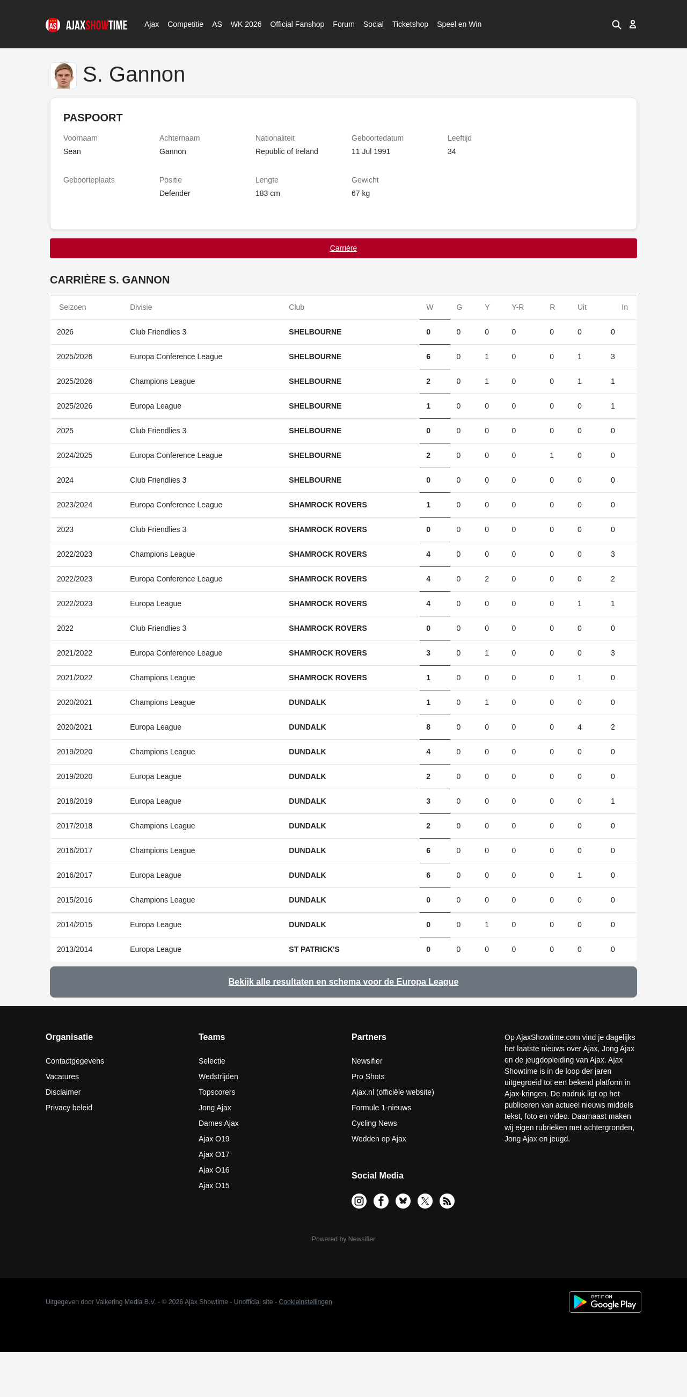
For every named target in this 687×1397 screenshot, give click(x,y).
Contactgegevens (75, 1061)
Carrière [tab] (343, 248)
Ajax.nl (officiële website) (393, 1092)
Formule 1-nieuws (381, 1107)
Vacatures (62, 1076)
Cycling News (374, 1123)
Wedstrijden (218, 1076)
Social (372, 24)
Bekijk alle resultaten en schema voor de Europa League (344, 981)
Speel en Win (459, 24)
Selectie (212, 1061)
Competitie (181, 24)
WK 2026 (243, 24)
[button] (616, 24)
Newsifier (367, 1061)
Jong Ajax (215, 1107)
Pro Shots (368, 1076)
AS (217, 24)
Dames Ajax (219, 1123)
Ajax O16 (214, 1170)
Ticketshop (410, 24)
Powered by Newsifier (343, 1239)
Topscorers (217, 1092)
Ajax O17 (214, 1154)
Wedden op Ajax (379, 1138)
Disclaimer (63, 1092)
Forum (343, 24)
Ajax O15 (214, 1185)
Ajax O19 (214, 1138)
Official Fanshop (291, 24)
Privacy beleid (69, 1107)
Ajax (150, 24)
